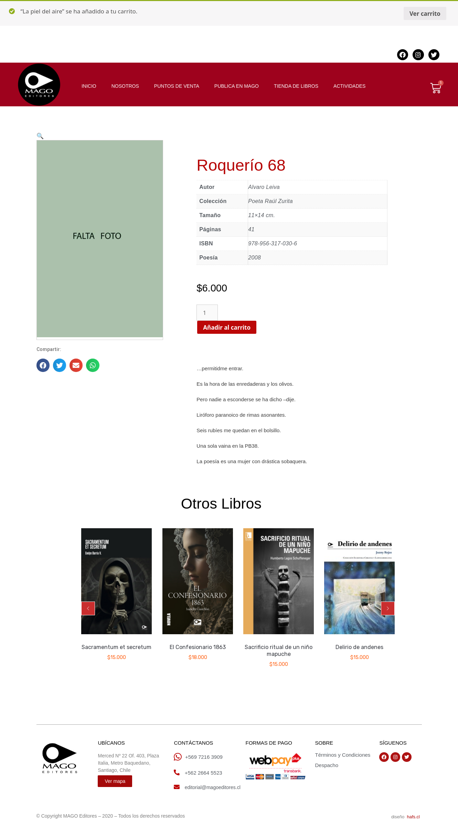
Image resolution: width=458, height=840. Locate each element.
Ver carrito (424, 14)
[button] (88, 608)
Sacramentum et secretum (117, 647)
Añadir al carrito (232, 327)
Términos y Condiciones (342, 755)
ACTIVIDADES (349, 86)
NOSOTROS (125, 86)
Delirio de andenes (359, 647)
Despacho (326, 765)
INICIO (89, 86)
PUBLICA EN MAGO (236, 86)
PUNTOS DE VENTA (176, 86)
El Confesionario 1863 (198, 647)
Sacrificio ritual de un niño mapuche (278, 651)
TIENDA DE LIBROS (296, 86)
